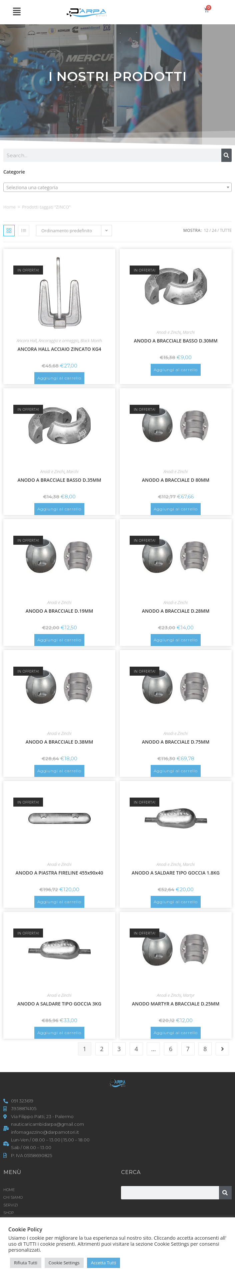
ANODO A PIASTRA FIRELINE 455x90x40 (59, 873)
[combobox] (117, 187)
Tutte (226, 230)
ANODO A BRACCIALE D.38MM (59, 742)
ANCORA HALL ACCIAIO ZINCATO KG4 (59, 349)
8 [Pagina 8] (205, 1049)
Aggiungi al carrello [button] (59, 377)
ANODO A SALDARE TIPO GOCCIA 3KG (59, 1003)
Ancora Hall (27, 340)
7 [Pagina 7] (188, 1049)
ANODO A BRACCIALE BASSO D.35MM (59, 480)
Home (9, 207)
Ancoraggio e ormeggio (59, 340)
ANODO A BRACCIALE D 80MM (176, 480)
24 (214, 230)
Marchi (189, 332)
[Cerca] (226, 155)
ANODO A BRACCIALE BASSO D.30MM (175, 340)
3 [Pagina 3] (119, 1049)
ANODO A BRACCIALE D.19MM (59, 611)
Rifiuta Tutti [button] (25, 1263)
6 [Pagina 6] (170, 1049)
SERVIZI (10, 1205)
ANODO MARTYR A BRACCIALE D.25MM (176, 1003)
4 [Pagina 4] (136, 1049)
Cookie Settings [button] (64, 1263)
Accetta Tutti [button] (103, 1263)
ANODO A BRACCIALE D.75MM (176, 742)
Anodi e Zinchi (169, 332)
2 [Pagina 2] (101, 1049)
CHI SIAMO (13, 1197)
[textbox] (117, 187)
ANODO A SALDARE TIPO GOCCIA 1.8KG (176, 873)
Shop (8, 1212)
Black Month (91, 340)
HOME (9, 1189)
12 (206, 230)
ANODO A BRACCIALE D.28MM (176, 611)
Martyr (189, 995)
